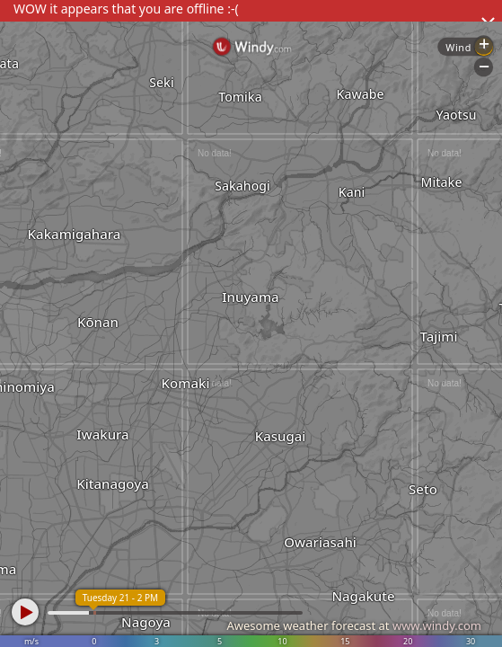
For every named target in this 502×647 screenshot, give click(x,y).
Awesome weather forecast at (353, 625)
